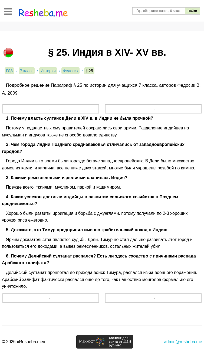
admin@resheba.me (183, 341)
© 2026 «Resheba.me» (23, 341)
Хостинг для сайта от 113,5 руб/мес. (120, 341)
